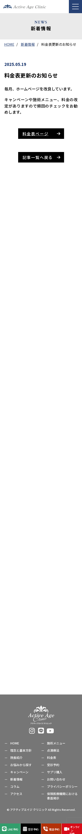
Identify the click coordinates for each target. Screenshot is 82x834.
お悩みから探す (21, 765)
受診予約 (30, 829)
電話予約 (51, 829)
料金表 (51, 757)
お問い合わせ (56, 779)
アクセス (16, 794)
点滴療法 (53, 750)
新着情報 (16, 779)
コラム (14, 786)
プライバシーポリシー (62, 786)
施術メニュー (56, 743)
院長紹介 (16, 757)
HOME (14, 743)
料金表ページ (36, 133)
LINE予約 (10, 829)
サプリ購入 (54, 772)
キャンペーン (19, 772)
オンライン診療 (72, 829)
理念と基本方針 (21, 750)
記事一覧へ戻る (38, 157)
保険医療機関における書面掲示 (62, 796)
